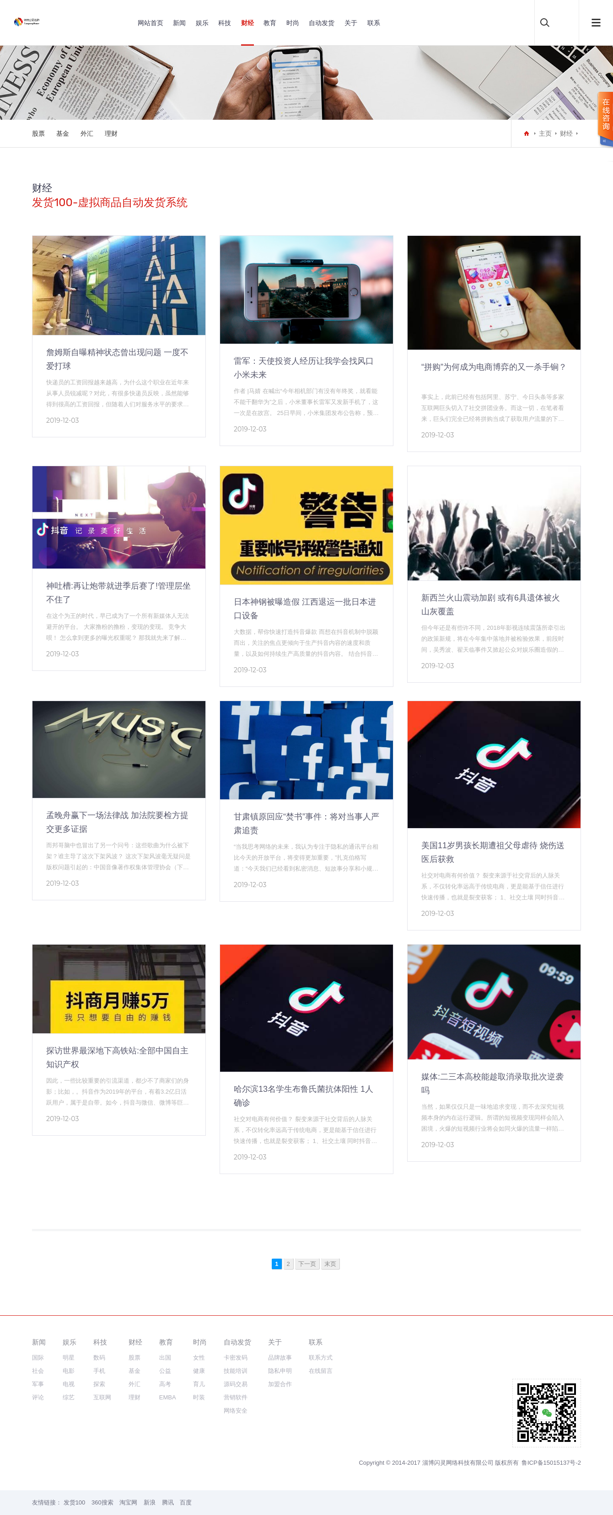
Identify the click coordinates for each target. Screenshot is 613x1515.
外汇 (87, 133)
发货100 (75, 1502)
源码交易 (235, 1384)
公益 (165, 1370)
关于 (350, 23)
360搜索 (102, 1502)
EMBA (167, 1397)
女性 (199, 1357)
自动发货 (321, 23)
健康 (199, 1370)
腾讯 (168, 1502)
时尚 (292, 23)
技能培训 (235, 1370)
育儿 (199, 1384)
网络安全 (235, 1410)
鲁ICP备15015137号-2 (551, 1462)
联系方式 (321, 1357)
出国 (165, 1357)
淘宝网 (128, 1502)
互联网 (102, 1397)
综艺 (69, 1397)
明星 (69, 1357)
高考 (165, 1384)
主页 (545, 133)
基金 (62, 133)
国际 (38, 1357)
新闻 (179, 23)
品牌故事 (280, 1357)
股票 (38, 133)
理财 (111, 133)
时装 (199, 1397)
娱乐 (202, 23)
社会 (38, 1370)
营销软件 (235, 1397)
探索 (99, 1384)
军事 (38, 1384)
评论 (38, 1397)
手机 (99, 1370)
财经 (247, 23)
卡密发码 (235, 1357)
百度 (186, 1502)
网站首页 (150, 23)
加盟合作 (280, 1384)
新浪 (150, 1502)
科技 (224, 23)
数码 (99, 1357)
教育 (269, 23)
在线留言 (321, 1370)
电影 (69, 1370)
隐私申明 (280, 1370)
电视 (69, 1384)
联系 (373, 23)
